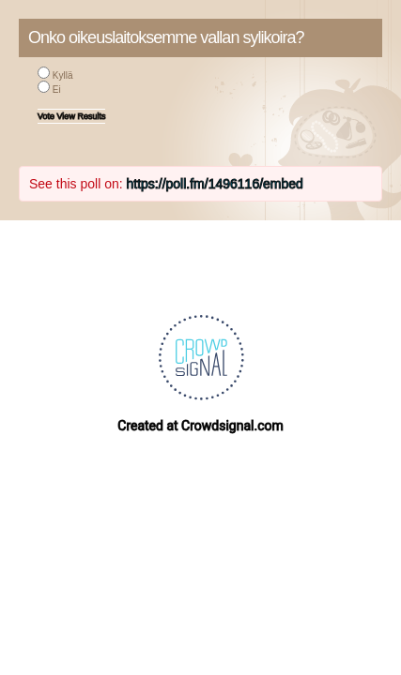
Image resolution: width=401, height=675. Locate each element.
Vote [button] (47, 116)
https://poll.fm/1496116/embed (215, 183)
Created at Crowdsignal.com (200, 425)
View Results (81, 116)
